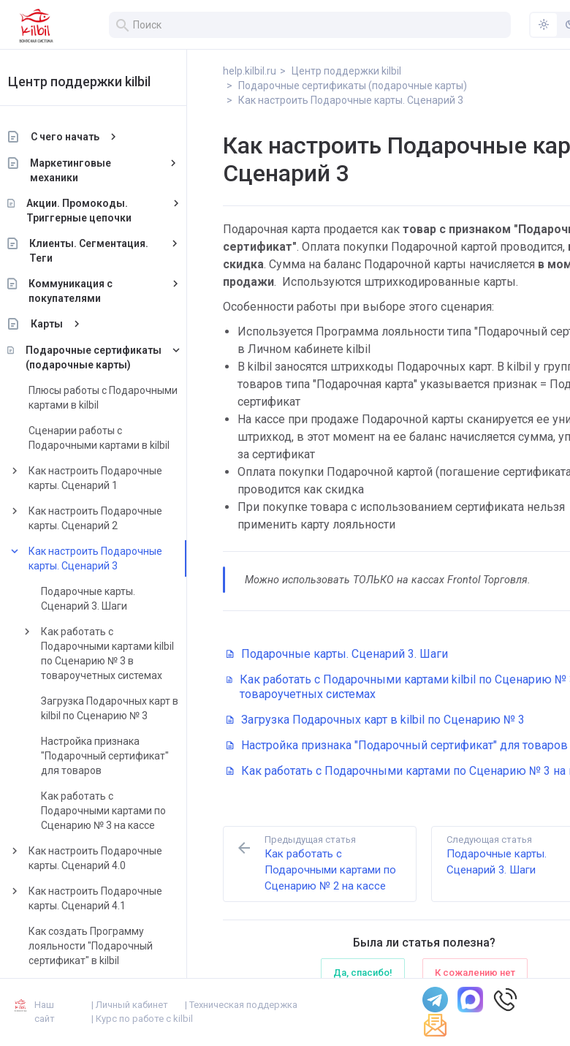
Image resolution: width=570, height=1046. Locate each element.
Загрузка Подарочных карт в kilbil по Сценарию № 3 (127, 708)
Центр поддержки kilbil (97, 81)
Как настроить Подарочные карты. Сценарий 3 (113, 558)
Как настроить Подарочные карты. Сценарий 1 (113, 478)
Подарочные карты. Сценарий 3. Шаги (105, 598)
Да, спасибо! (362, 972)
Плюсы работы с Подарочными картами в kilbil (120, 397)
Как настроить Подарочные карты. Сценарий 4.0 (113, 858)
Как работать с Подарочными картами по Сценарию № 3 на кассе (120, 810)
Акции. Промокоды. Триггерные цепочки (96, 210)
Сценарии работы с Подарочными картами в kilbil (116, 438)
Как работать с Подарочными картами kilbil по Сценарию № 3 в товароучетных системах (124, 653)
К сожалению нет (475, 972)
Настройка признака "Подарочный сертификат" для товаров (122, 755)
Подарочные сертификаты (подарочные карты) (111, 357)
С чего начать (82, 137)
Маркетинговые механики (88, 170)
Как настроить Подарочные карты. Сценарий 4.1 (113, 898)
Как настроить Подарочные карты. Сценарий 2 (113, 518)
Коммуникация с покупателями (88, 291)
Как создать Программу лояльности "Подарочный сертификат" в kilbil (108, 945)
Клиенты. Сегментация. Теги (107, 251)
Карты (64, 324)
